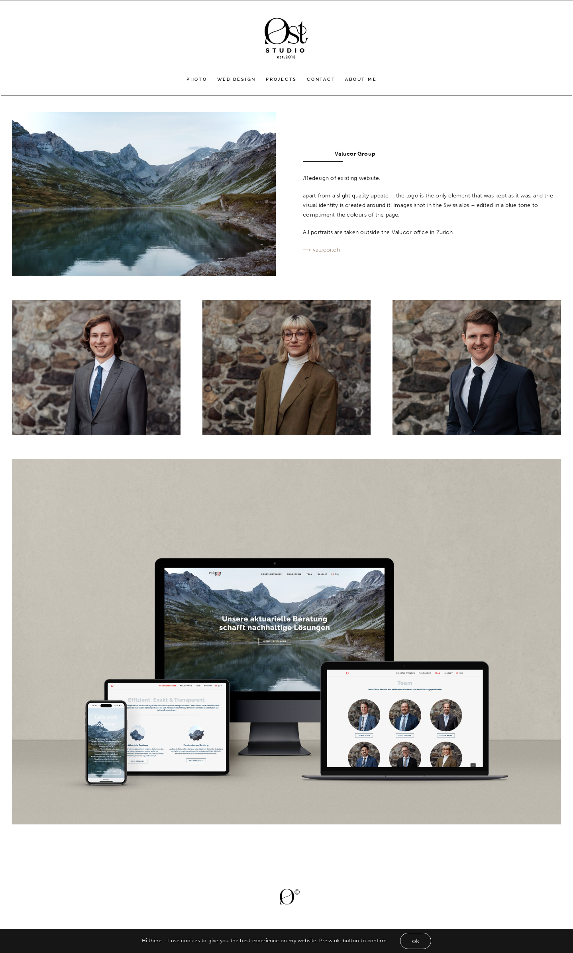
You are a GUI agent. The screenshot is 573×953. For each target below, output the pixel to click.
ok (415, 941)
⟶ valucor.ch (321, 249)
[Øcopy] (290, 891)
